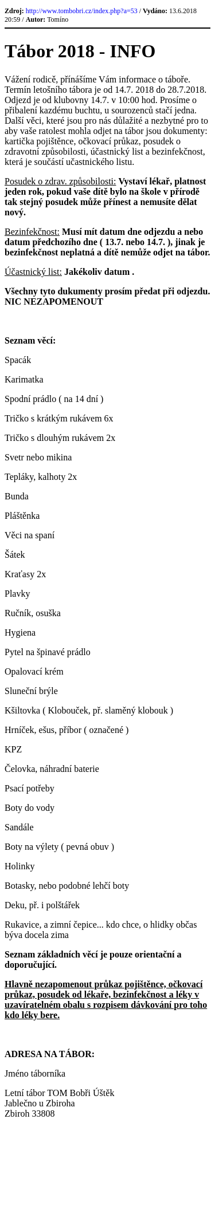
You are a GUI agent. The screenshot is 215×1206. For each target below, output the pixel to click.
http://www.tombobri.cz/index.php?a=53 (82, 11)
